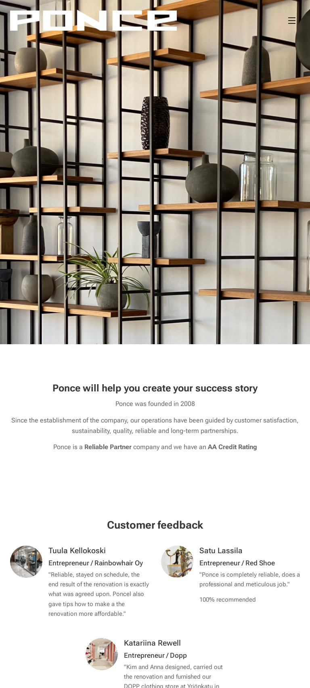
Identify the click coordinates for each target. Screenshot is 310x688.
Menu (291, 20)
